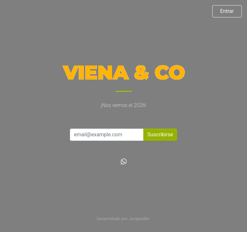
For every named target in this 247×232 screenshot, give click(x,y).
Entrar (227, 11)
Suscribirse (160, 134)
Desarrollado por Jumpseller (123, 218)
